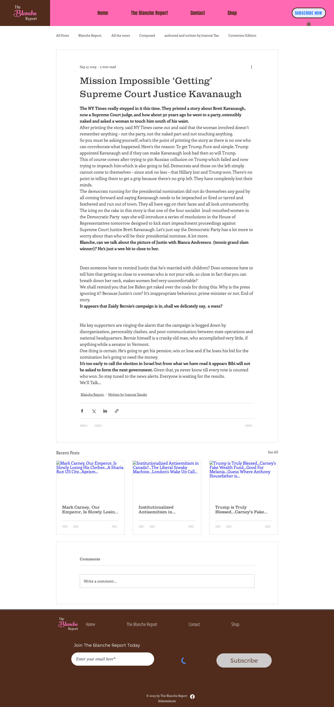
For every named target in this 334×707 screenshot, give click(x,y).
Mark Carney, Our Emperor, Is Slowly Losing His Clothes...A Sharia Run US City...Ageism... (90, 509)
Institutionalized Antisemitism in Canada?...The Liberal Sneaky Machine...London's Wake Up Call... (166, 509)
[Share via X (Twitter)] (93, 411)
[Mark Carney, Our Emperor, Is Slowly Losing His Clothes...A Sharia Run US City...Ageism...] (90, 480)
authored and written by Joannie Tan (192, 35)
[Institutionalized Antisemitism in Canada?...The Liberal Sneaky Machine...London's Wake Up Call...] (167, 480)
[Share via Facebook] (82, 411)
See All (273, 452)
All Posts (62, 35)
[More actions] (251, 67)
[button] (309, 23)
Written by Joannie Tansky (127, 394)
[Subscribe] (244, 660)
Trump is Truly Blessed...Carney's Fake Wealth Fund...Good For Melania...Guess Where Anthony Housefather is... (242, 509)
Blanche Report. (90, 35)
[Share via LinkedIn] (105, 411)
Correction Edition (242, 35)
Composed (147, 35)
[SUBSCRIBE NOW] (309, 13)
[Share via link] (116, 411)
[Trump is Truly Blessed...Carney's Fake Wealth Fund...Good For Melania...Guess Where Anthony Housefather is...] (244, 480)
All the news (120, 35)
